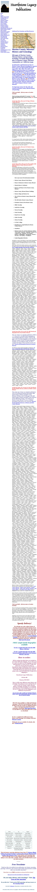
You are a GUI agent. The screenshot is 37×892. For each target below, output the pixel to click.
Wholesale (3, 44)
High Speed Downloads (24, 639)
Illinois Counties (4, 21)
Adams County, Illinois (26, 589)
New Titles (3, 39)
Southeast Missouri (4, 17)
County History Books (5, 52)
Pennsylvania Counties (5, 31)
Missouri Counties (16, 719)
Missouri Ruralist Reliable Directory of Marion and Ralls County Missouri (24, 403)
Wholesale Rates (19, 723)
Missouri (31, 853)
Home (2, 13)
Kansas (9, 853)
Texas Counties (4, 33)
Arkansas (30, 852)
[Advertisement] (24, 22)
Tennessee (11, 855)
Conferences (3, 45)
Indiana (2, 853)
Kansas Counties (4, 24)
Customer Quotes (4, 42)
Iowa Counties (3, 23)
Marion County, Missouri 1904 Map (20, 126)
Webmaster (12, 886)
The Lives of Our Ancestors (23, 878)
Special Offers (3, 50)
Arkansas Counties (4, 20)
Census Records (4, 37)
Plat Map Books (4, 36)
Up (1, 14)
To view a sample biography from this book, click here (24, 247)
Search (2, 15)
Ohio (7, 855)
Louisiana (18, 853)
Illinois (34, 852)
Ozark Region (3, 19)
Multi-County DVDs (5, 16)
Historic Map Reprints (5, 35)
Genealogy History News (6, 49)
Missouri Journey (4, 46)
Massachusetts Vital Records (6, 28)
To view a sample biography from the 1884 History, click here (24, 648)
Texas (15, 855)
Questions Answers (4, 41)
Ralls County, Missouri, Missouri (27, 588)
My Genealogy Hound (18, 883)
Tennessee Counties (4, 32)
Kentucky (13, 853)
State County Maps (4, 38)
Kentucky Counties (4, 25)
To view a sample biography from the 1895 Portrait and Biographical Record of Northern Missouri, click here (24, 653)
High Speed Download (30, 708)
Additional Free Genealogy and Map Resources (23, 31)
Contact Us (3, 48)
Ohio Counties (3, 30)
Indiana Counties (4, 22)
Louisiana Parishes (4, 27)
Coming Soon (3, 40)
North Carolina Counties (5, 29)
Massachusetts (25, 853)
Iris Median (3, 47)
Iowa (6, 853)
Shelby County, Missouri (25, 587)
